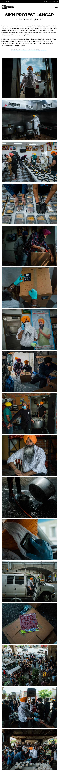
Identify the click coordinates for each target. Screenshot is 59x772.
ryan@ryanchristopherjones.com (51, 1)
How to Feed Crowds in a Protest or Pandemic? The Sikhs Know (29, 50)
